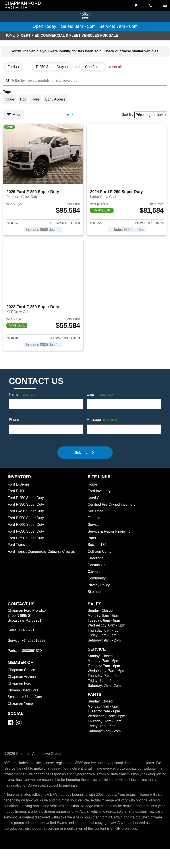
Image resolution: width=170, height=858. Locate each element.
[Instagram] (18, 725)
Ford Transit (17, 548)
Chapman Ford (20, 687)
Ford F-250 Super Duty (26, 501)
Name (23, 398)
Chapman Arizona (22, 680)
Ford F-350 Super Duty (26, 508)
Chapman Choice (22, 673)
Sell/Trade (96, 514)
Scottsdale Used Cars (25, 700)
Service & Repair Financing (109, 535)
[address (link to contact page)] (136, 5)
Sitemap (94, 595)
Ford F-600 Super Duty (27, 528)
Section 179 (97, 548)
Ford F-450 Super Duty (26, 514)
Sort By (126, 116)
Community (97, 581)
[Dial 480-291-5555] (150, 5)
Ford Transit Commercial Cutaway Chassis (42, 555)
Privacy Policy (99, 588)
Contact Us (97, 568)
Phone (14, 423)
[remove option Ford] (13, 67)
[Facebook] (10, 725)
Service (94, 528)
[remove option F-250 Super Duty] (53, 67)
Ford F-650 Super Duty (26, 535)
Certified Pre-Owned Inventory (113, 508)
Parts (92, 541)
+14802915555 (31, 633)
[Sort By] (150, 116)
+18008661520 (30, 654)
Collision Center (101, 555)
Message (103, 423)
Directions (96, 561)
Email (100, 398)
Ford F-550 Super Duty (26, 521)
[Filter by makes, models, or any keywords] (85, 81)
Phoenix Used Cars (23, 693)
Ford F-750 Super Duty (26, 541)
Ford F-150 (16, 494)
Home (9, 36)
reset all (118, 67)
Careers (94, 575)
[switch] (164, 5)
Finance (94, 521)
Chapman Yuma (21, 707)
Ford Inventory (100, 494)
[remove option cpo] (96, 67)
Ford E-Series (19, 488)
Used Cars (96, 501)
